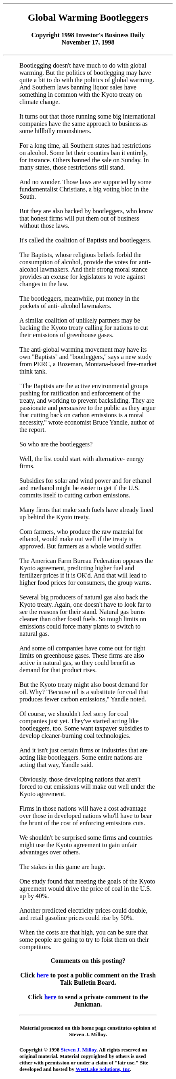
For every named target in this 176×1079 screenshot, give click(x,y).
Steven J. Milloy (78, 1050)
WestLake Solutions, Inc (102, 1069)
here (43, 975)
